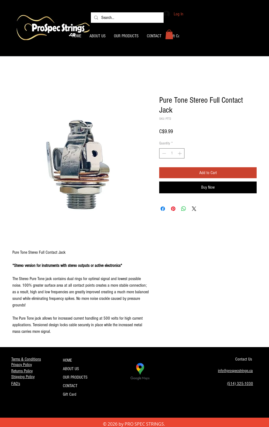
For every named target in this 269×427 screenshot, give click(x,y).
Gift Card (69, 394)
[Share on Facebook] (162, 208)
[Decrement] (163, 153)
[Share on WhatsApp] (183, 208)
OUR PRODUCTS (75, 377)
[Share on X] (194, 208)
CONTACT (70, 385)
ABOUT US (71, 368)
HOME (67, 360)
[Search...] (126, 17)
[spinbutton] (172, 153)
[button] (169, 34)
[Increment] (180, 153)
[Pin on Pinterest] (173, 208)
